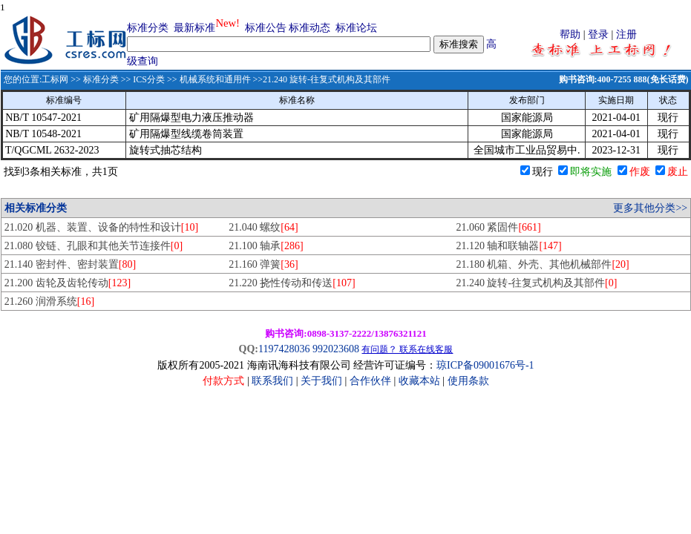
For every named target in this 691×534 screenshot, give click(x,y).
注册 (626, 34)
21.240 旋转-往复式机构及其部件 (536, 283)
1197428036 (284, 349)
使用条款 (468, 380)
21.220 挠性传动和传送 (292, 283)
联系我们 (272, 380)
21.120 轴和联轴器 (508, 245)
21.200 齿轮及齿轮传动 (67, 283)
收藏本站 (419, 380)
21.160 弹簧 (263, 264)
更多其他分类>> (650, 208)
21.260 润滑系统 (49, 301)
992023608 (335, 349)
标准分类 (147, 27)
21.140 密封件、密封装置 (70, 264)
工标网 (55, 79)
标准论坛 (356, 27)
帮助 (570, 34)
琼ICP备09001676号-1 (485, 365)
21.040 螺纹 (263, 227)
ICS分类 (149, 79)
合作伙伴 (370, 380)
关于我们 (323, 380)
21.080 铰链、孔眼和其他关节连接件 (93, 245)
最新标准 (194, 27)
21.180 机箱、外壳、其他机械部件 (542, 264)
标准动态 (309, 27)
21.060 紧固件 (498, 227)
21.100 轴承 (266, 245)
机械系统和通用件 (215, 79)
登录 (598, 34)
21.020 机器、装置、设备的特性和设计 (101, 227)
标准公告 (265, 27)
